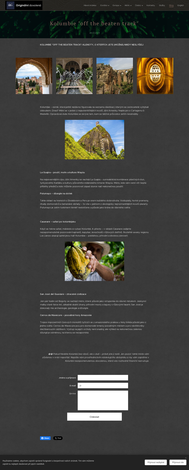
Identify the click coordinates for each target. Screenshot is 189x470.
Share (45, 438)
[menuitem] (90, 5)
